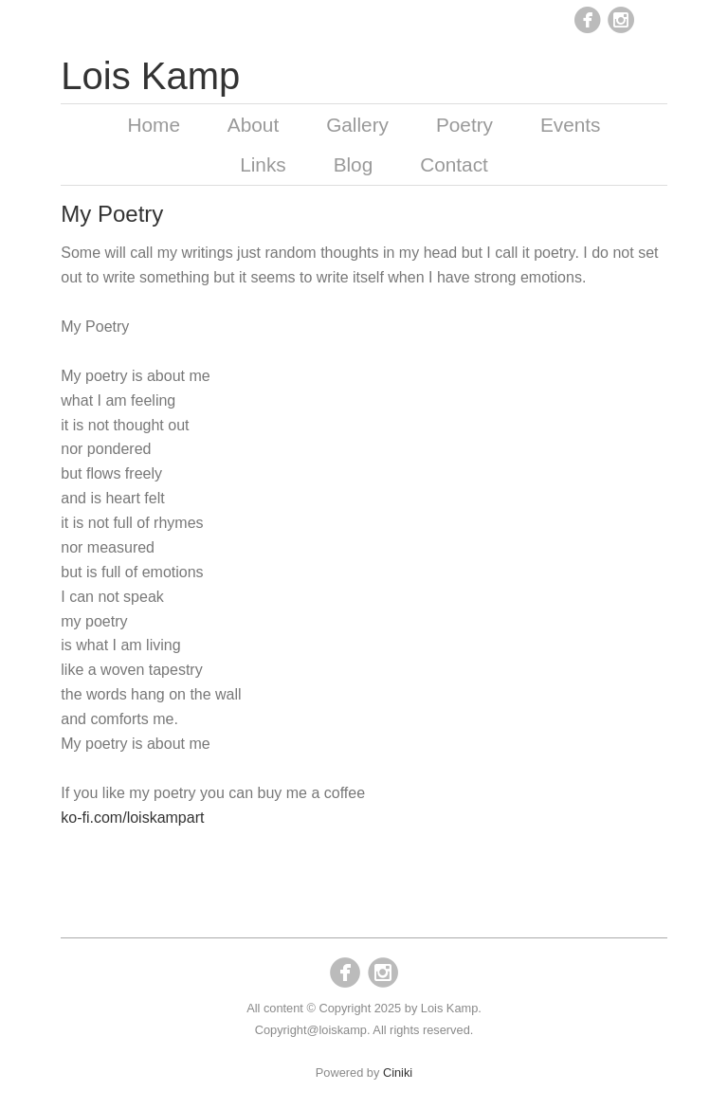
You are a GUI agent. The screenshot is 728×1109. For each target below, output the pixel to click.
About (253, 125)
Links (263, 164)
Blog (353, 164)
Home (153, 125)
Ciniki (397, 1072)
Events (570, 125)
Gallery (357, 125)
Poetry (464, 125)
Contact (454, 164)
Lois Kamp (150, 76)
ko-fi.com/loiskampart (132, 817)
